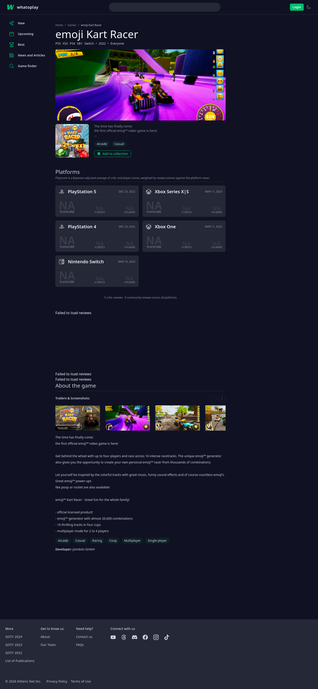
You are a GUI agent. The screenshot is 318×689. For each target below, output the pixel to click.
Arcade (102, 144)
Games (72, 25)
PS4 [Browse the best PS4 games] (72, 43)
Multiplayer (132, 540)
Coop (113, 540)
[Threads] (124, 637)
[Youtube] (113, 637)
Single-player (157, 540)
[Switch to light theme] (308, 7)
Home (59, 25)
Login (297, 7)
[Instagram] (156, 637)
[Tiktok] (166, 637)
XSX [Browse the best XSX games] (65, 43)
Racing (97, 540)
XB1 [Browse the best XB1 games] (80, 43)
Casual (119, 144)
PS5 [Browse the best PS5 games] (58, 43)
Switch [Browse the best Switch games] (89, 43)
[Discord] (134, 637)
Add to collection (112, 153)
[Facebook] (145, 637)
